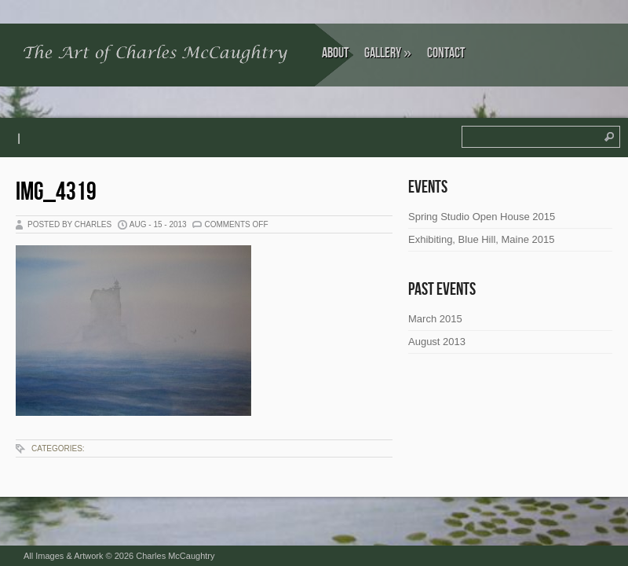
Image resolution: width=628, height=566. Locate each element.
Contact (446, 53)
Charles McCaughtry (175, 555)
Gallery (387, 53)
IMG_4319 (56, 192)
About (335, 53)
